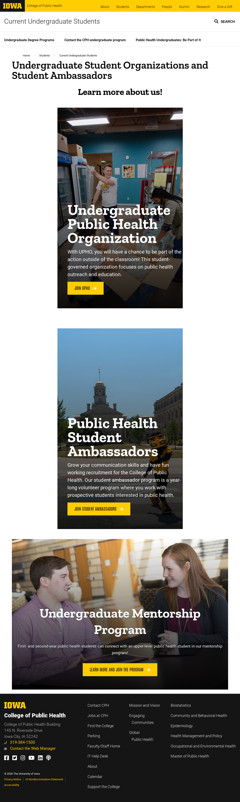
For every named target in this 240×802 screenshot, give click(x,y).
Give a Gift (224, 7)
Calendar (95, 777)
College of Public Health (44, 6)
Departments (145, 7)
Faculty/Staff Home (104, 746)
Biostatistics (181, 705)
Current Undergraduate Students (52, 21)
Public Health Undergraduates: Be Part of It (168, 40)
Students (122, 7)
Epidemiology (182, 726)
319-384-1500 (19, 742)
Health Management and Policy (196, 736)
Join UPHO (85, 288)
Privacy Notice (12, 779)
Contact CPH (98, 705)
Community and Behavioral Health (199, 716)
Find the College (101, 726)
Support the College (104, 787)
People (167, 7)
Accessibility (11, 785)
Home (26, 55)
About (104, 7)
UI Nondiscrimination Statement (44, 779)
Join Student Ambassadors (98, 509)
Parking (94, 736)
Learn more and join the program (120, 670)
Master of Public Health (190, 756)
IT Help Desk (98, 756)
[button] (225, 21)
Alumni (184, 7)
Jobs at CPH (98, 716)
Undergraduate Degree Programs (29, 40)
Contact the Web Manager (30, 748)
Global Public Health (141, 736)
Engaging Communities (141, 719)
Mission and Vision (144, 705)
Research (203, 7)
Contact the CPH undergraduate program (95, 40)
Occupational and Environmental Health (203, 746)
